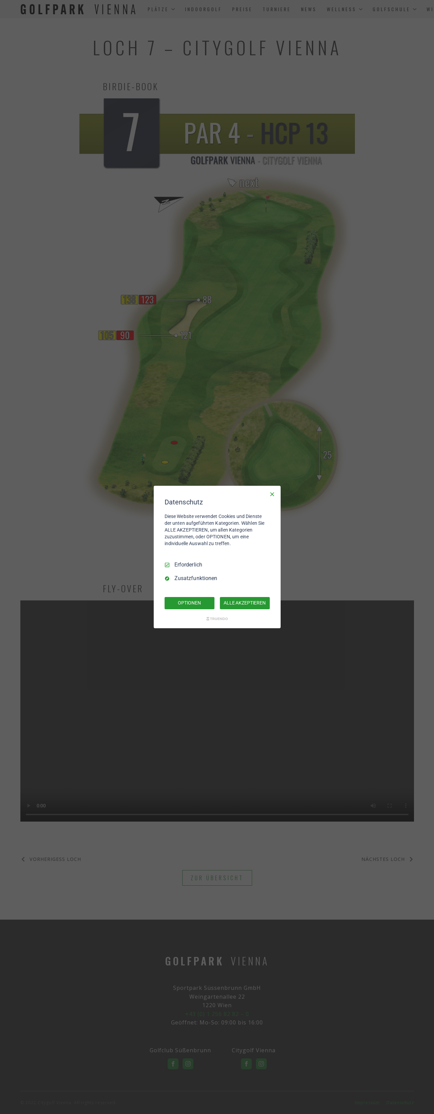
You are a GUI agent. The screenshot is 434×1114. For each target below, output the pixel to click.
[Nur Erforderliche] (272, 494)
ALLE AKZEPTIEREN (245, 603)
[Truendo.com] (217, 618)
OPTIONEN (189, 603)
